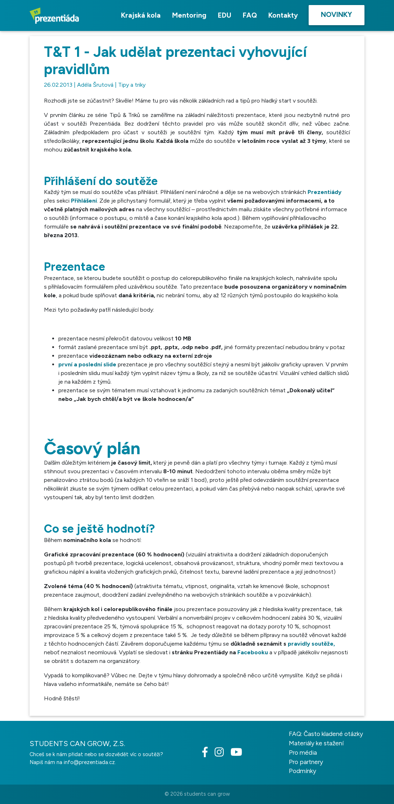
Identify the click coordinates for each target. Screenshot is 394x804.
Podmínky (302, 770)
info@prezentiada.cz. (90, 762)
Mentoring (189, 15)
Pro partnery (306, 761)
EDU (224, 15)
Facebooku (252, 652)
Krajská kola (141, 15)
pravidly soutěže (310, 643)
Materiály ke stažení (316, 743)
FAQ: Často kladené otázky (326, 733)
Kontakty (283, 15)
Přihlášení (84, 200)
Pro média (303, 752)
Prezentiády (324, 192)
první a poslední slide (87, 364)
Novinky (336, 14)
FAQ (250, 15)
